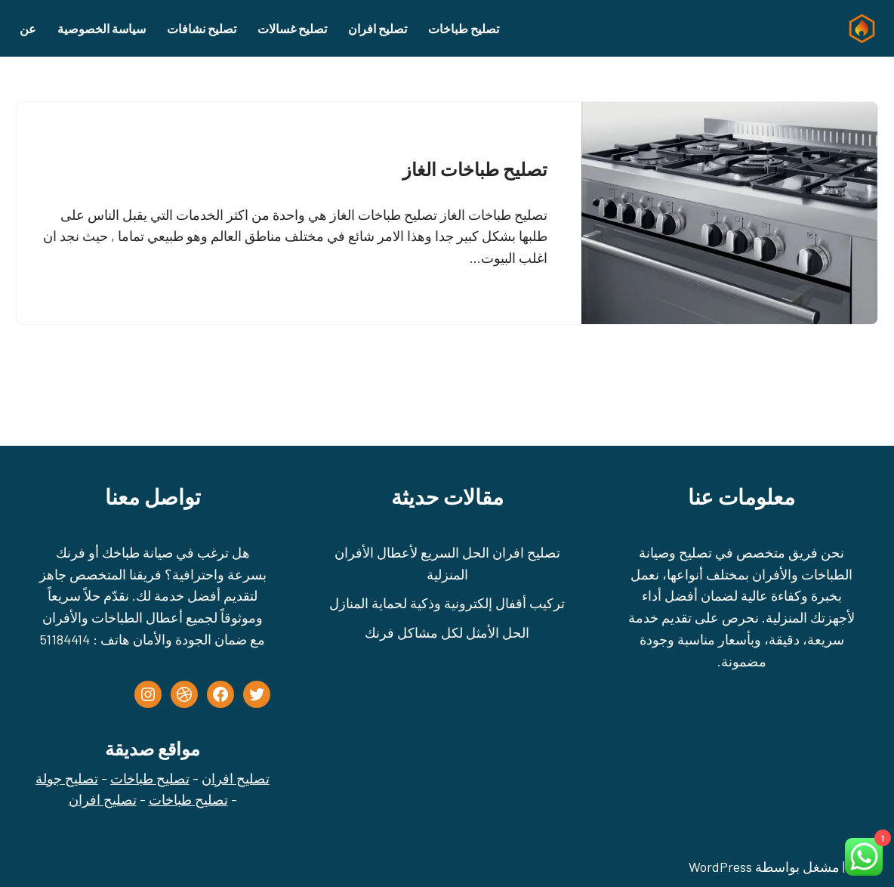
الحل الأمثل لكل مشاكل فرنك (447, 632)
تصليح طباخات (463, 28)
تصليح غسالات (292, 28)
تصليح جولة (66, 778)
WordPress (720, 866)
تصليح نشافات (201, 28)
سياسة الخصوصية (101, 28)
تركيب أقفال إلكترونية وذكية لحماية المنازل (447, 603)
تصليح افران (377, 28)
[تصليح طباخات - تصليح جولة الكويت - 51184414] (858, 28)
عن (28, 28)
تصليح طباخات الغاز (474, 169)
